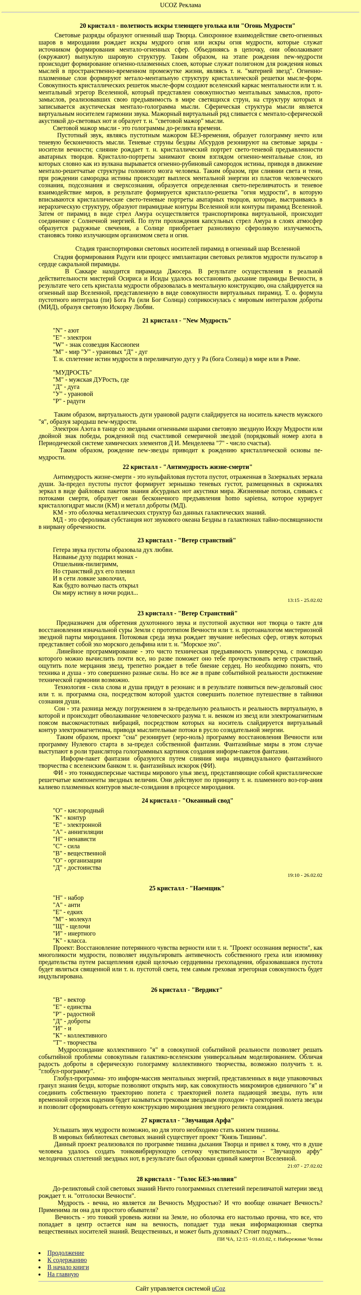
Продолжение (65, 1252)
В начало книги (68, 1267)
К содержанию (67, 1260)
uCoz (218, 1288)
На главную (63, 1274)
